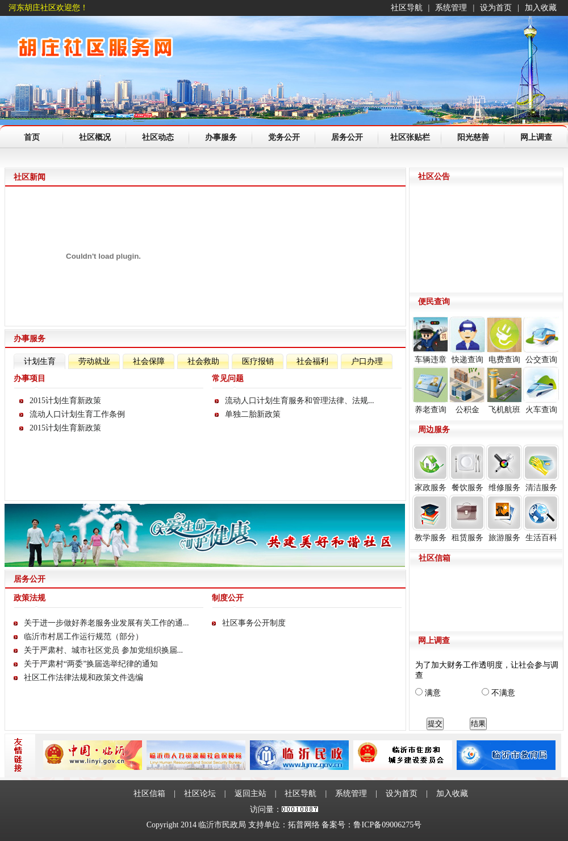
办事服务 (221, 137)
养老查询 (430, 390)
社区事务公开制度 (254, 623)
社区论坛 (200, 793)
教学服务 (430, 518)
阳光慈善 (473, 137)
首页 (32, 137)
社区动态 (158, 137)
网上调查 (536, 137)
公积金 (467, 390)
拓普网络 (304, 825)
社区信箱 (149, 793)
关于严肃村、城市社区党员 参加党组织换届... (103, 650)
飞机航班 (504, 390)
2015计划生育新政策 (65, 400)
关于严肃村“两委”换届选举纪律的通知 (91, 664)
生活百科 (541, 518)
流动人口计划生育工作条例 (77, 414)
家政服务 (430, 468)
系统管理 (451, 7)
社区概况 (95, 137)
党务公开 (284, 137)
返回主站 (250, 793)
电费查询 (504, 340)
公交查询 (541, 340)
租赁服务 (467, 518)
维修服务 (504, 468)
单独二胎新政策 (253, 414)
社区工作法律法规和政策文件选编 (83, 677)
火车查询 (541, 390)
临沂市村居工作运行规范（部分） (83, 636)
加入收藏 (541, 7)
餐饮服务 (467, 468)
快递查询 (467, 340)
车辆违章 (430, 340)
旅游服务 (504, 518)
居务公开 (347, 137)
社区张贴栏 (410, 137)
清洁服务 (541, 468)
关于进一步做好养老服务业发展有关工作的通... (106, 623)
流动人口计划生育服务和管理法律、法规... (299, 400)
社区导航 (407, 7)
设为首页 (496, 7)
